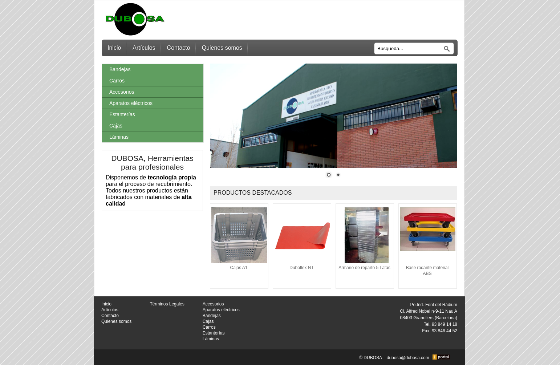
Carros (117, 81)
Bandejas (119, 69)
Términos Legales (167, 304)
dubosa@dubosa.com (408, 358)
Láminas (119, 137)
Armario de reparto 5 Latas (364, 267)
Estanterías (122, 114)
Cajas (115, 126)
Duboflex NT (301, 267)
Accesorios (121, 92)
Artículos (144, 48)
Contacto (178, 48)
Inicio (114, 48)
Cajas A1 (238, 267)
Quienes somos (222, 48)
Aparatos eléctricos (131, 103)
